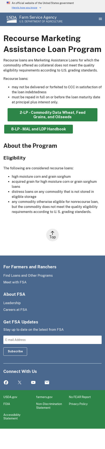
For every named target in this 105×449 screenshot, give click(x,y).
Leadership (12, 303)
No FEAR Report (80, 397)
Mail (47, 382)
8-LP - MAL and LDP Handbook (38, 129)
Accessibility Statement (11, 416)
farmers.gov (44, 397)
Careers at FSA (15, 310)
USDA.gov (10, 397)
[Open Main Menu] (100, 19)
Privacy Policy (78, 404)
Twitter (19, 382)
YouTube (33, 382)
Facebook (6, 382)
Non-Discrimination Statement (49, 405)
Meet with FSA (14, 282)
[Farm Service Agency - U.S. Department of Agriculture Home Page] (41, 19)
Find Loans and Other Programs (28, 276)
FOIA (6, 404)
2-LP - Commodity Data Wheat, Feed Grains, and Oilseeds (52, 114)
